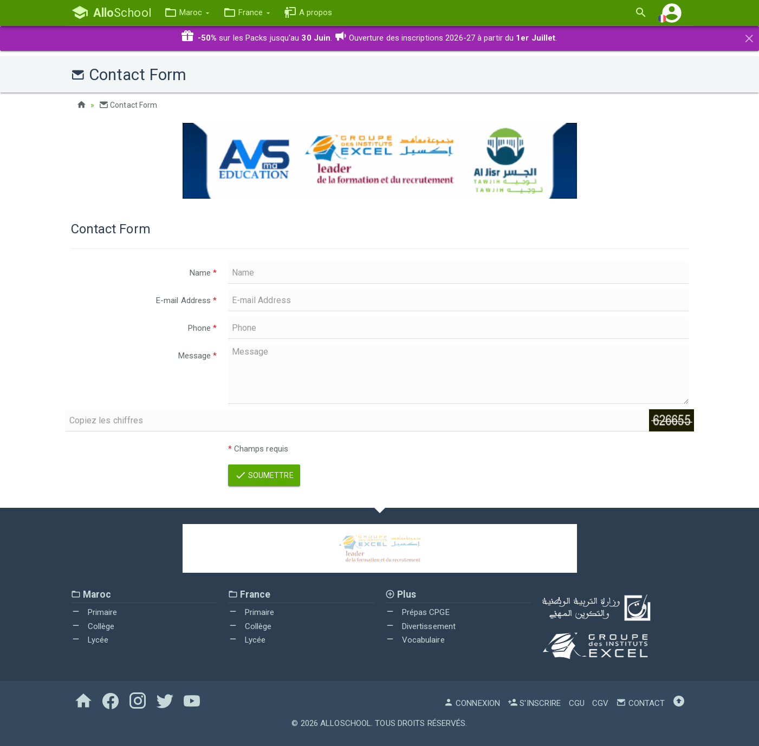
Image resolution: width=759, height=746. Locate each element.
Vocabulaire (415, 640)
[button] (186, 12)
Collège (93, 626)
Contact (640, 703)
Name (203, 273)
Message (197, 356)
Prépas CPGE (417, 612)
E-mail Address (186, 300)
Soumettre (264, 475)
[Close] (749, 36)
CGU (577, 703)
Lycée (90, 640)
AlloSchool (345, 723)
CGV (600, 703)
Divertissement (420, 626)
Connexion (472, 703)
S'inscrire (534, 703)
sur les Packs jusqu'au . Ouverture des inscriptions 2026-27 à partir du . (369, 38)
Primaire (94, 612)
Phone (202, 328)
